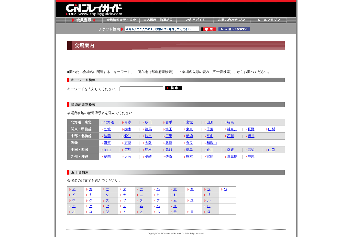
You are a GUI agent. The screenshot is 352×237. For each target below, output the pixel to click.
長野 (251, 129)
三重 (168, 136)
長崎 (148, 156)
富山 (210, 136)
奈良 (189, 143)
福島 (230, 122)
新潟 (189, 136)
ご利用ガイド (194, 20)
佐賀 (168, 156)
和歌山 (212, 143)
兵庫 (168, 143)
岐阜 (148, 136)
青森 (127, 122)
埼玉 (168, 129)
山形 (210, 122)
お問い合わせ (231, 20)
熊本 (189, 156)
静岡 (107, 136)
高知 (251, 150)
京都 (127, 143)
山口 (271, 150)
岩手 (168, 122)
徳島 (189, 150)
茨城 (107, 129)
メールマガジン (268, 20)
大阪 (148, 143)
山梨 (271, 129)
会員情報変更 (120, 20)
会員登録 (84, 20)
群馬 (148, 129)
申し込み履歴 (157, 20)
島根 (148, 150)
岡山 (107, 150)
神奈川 (232, 129)
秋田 (148, 122)
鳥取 (168, 150)
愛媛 (230, 150)
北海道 (109, 122)
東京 (189, 129)
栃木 (127, 129)
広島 (127, 150)
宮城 (189, 122)
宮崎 (210, 156)
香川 (210, 150)
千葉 (210, 129)
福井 (251, 136)
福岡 (107, 156)
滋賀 (107, 143)
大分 (127, 156)
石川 (230, 136)
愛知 (127, 136)
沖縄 (251, 156)
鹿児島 (232, 156)
